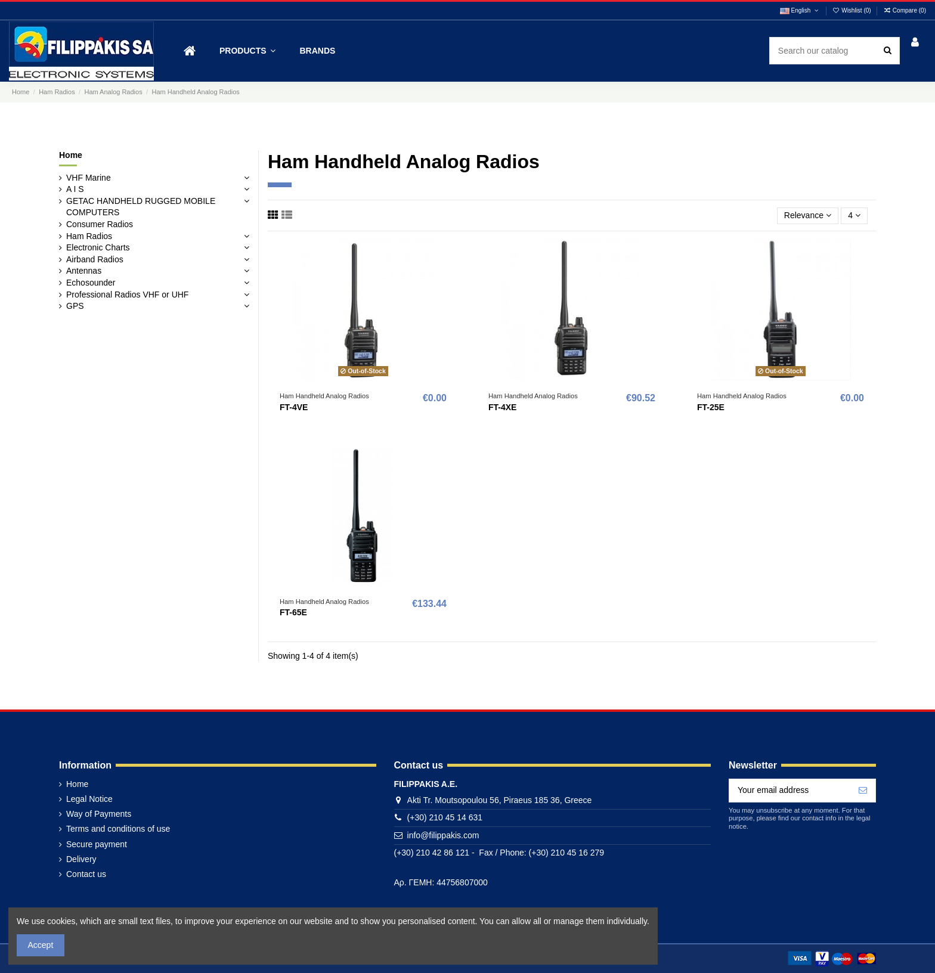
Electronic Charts (98, 247)
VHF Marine (88, 177)
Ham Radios (89, 236)
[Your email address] (789, 790)
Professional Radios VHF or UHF (127, 294)
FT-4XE (502, 407)
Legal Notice (89, 799)
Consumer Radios (99, 224)
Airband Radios (94, 259)
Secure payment (96, 844)
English (800, 10)
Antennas (83, 270)
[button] (247, 51)
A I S (75, 189)
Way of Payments (98, 814)
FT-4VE (294, 407)
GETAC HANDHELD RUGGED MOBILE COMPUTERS (140, 207)
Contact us (86, 874)
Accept (41, 945)
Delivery (81, 859)
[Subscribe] (862, 790)
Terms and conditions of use (118, 828)
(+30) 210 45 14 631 (445, 817)
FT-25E (711, 407)
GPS (75, 306)
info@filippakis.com (443, 835)
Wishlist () (852, 10)
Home (70, 155)
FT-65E (293, 612)
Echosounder (91, 282)
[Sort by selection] (807, 216)
